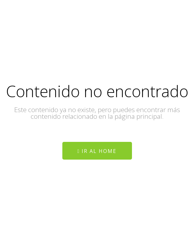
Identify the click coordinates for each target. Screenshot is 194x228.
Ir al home (97, 151)
